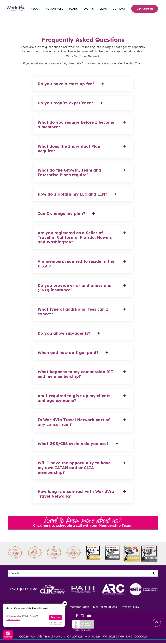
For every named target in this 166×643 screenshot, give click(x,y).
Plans (73, 8)
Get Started (144, 8)
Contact (119, 8)
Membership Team (130, 63)
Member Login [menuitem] (79, 607)
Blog (103, 8)
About (35, 8)
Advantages (55, 8)
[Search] (83, 573)
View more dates (13, 620)
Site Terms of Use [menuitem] (105, 607)
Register (55, 617)
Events (88, 8)
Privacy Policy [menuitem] (130, 607)
